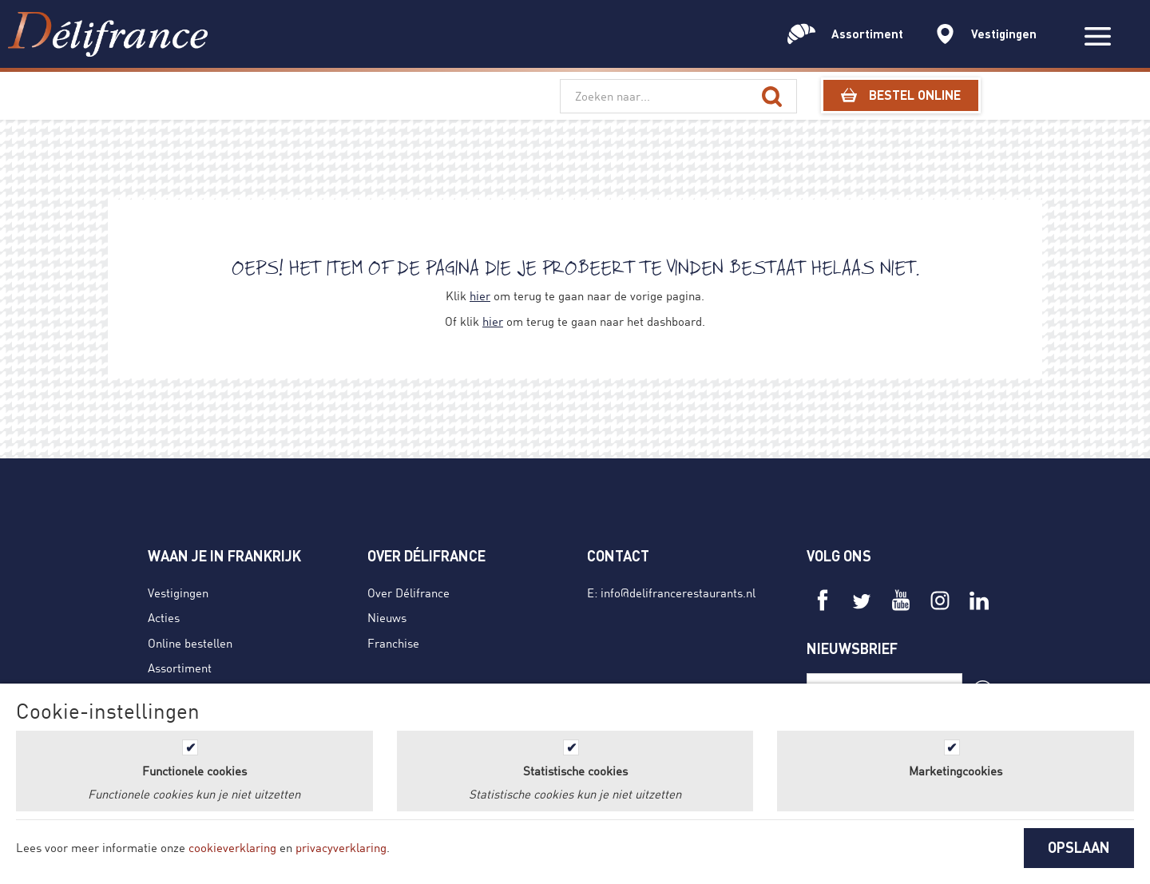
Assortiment (180, 667)
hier (480, 295)
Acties (164, 617)
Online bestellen (190, 643)
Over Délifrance (408, 592)
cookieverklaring (232, 847)
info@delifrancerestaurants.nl (678, 592)
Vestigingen (178, 592)
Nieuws (386, 617)
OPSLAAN (1079, 847)
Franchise (393, 643)
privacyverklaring (341, 847)
